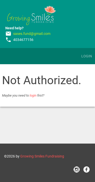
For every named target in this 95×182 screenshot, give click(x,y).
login (33, 95)
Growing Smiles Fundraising (42, 156)
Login (86, 56)
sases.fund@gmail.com (31, 34)
